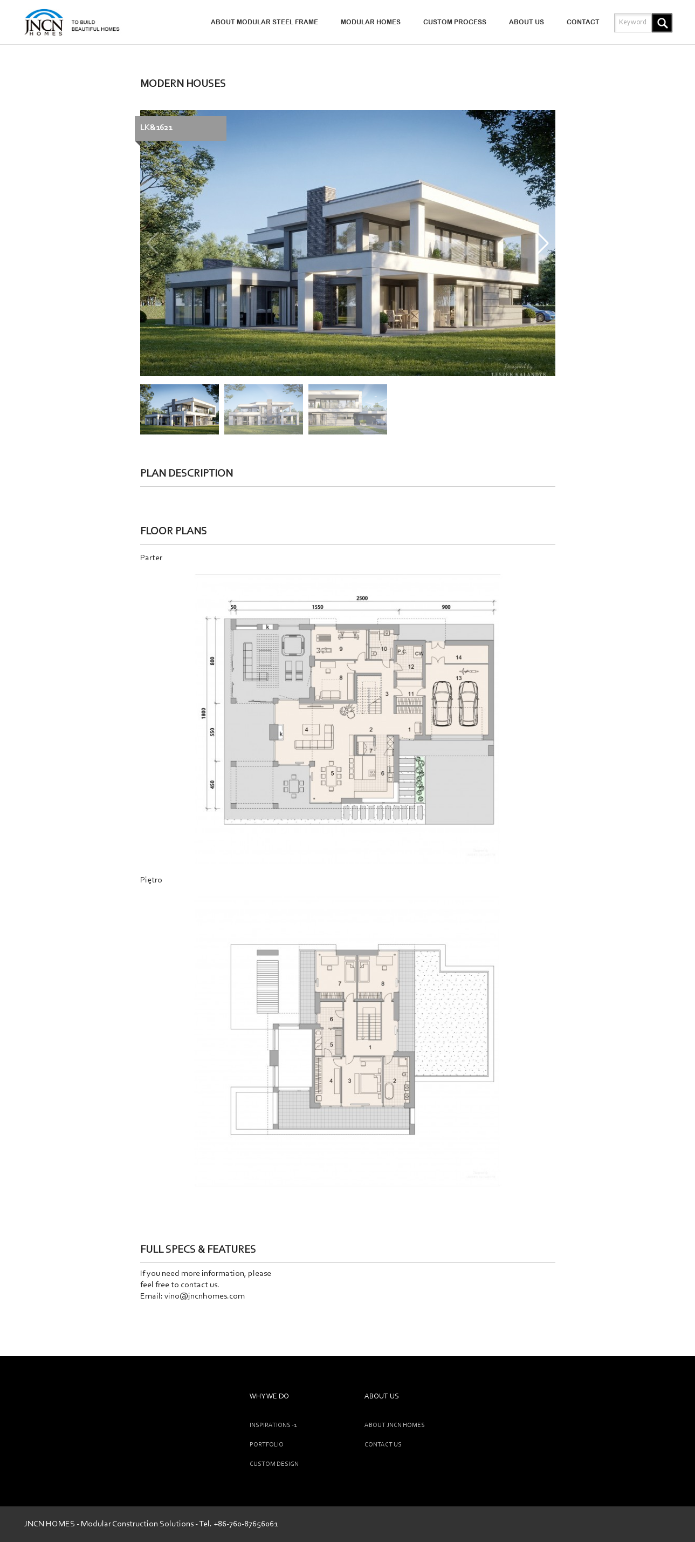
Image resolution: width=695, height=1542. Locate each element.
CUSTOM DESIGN (274, 1464)
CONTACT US (383, 1445)
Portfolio (267, 1445)
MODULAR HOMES (371, 22)
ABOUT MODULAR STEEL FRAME (264, 22)
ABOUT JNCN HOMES (394, 1425)
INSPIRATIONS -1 (273, 1425)
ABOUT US (526, 22)
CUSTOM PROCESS (454, 22)
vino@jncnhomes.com (204, 1296)
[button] (542, 243)
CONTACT (583, 22)
